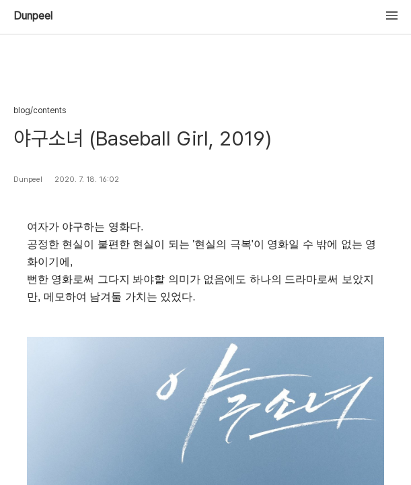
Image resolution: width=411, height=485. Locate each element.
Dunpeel (32, 16)
